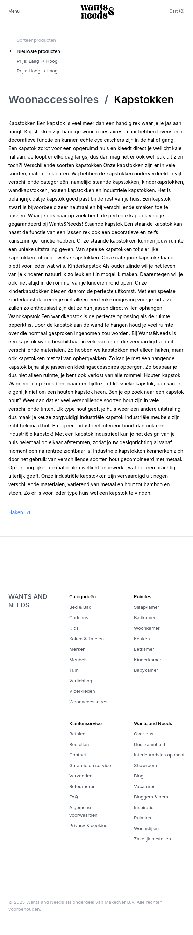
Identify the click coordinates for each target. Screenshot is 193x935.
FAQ (73, 797)
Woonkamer (147, 628)
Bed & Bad (80, 607)
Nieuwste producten (38, 51)
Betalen (77, 734)
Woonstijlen (146, 828)
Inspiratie (143, 807)
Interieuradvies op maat (159, 755)
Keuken (142, 638)
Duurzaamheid (149, 744)
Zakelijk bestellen (152, 839)
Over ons (143, 734)
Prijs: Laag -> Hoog (37, 61)
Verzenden (80, 776)
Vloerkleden (82, 691)
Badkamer (145, 617)
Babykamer (146, 670)
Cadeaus (78, 617)
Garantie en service (90, 765)
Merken (77, 649)
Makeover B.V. (120, 902)
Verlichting (80, 680)
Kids (74, 628)
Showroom (145, 765)
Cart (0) (177, 11)
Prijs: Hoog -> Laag (37, 71)
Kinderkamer (148, 659)
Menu (14, 11)
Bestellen (79, 744)
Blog (138, 776)
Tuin (73, 670)
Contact (77, 755)
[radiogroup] (38, 61)
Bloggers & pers (151, 797)
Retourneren (82, 786)
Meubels (78, 659)
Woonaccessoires (53, 99)
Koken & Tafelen (86, 638)
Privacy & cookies (88, 825)
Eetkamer (144, 649)
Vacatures (145, 786)
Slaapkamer (146, 607)
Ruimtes (142, 818)
